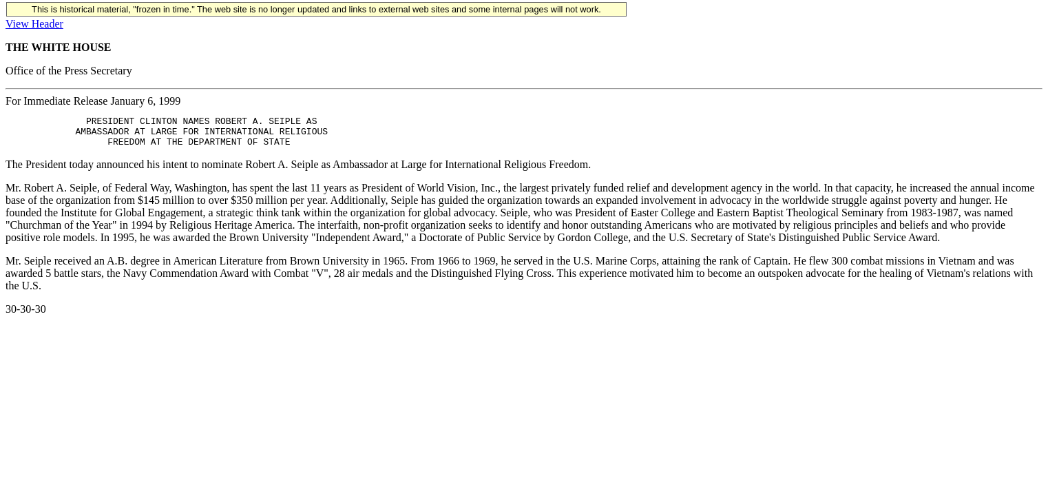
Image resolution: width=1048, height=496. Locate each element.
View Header (34, 24)
